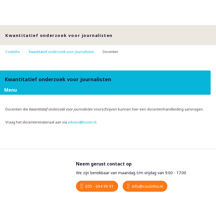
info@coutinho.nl (147, 186)
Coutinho (12, 51)
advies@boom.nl (82, 122)
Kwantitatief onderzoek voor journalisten (61, 51)
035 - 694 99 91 (99, 186)
